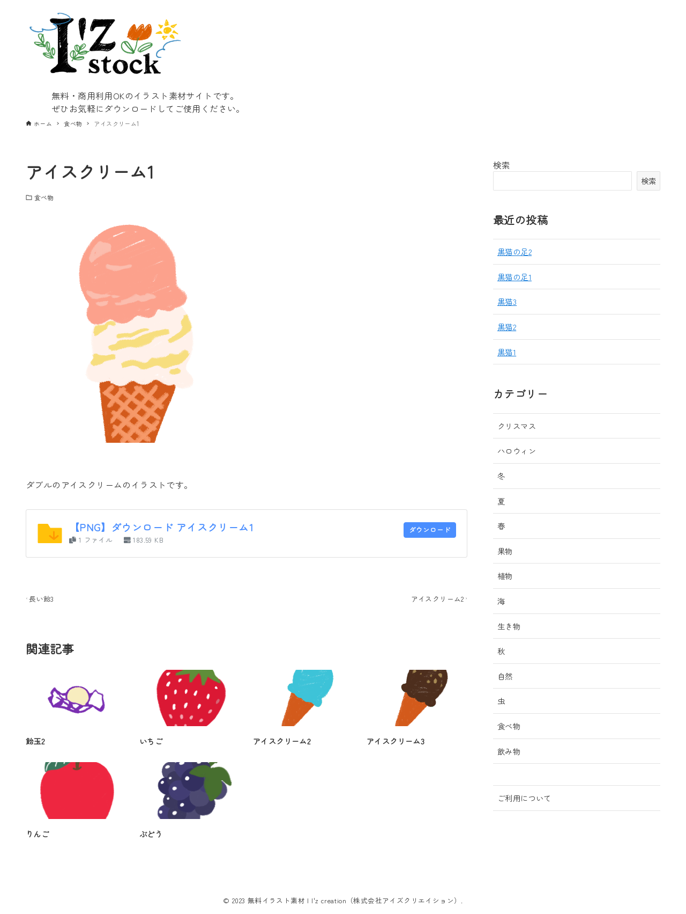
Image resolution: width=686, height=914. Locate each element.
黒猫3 (507, 301)
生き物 (508, 626)
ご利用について (524, 797)
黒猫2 (506, 326)
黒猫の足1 (514, 276)
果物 (505, 551)
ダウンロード (421, 530)
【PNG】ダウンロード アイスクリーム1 (161, 527)
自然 (505, 676)
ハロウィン (516, 450)
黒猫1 (506, 351)
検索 (502, 164)
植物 (505, 575)
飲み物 (508, 751)
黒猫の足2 (514, 251)
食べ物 (44, 197)
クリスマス (516, 426)
